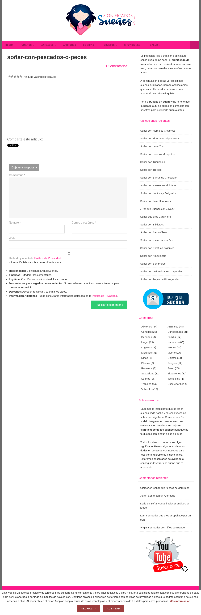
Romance (146, 368)
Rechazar (89, 608)
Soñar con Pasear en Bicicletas (158, 185)
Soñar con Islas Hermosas (155, 201)
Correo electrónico (84, 222)
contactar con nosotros (165, 450)
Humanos (26, 45)
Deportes (146, 336)
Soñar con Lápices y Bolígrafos (158, 193)
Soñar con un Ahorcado (161, 495)
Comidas (88, 45)
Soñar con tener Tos (152, 146)
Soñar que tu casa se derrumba (171, 487)
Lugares (146, 347)
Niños (144, 357)
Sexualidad (147, 373)
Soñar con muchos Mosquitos (157, 154)
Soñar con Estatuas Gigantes (157, 247)
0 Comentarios (116, 66)
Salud (154, 45)
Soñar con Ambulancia (153, 255)
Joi (142, 495)
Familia (172, 336)
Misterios (146, 352)
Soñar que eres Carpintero (155, 216)
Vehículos (147, 389)
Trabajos (146, 383)
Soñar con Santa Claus (153, 232)
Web (12, 238)
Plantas (145, 363)
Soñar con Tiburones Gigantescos (159, 138)
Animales (47, 45)
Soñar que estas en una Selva (157, 240)
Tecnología (174, 378)
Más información (180, 601)
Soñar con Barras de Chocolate (158, 177)
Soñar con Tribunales (152, 161)
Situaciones (132, 45)
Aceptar (113, 608)
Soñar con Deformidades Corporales (161, 271)
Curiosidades (175, 331)
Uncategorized (176, 383)
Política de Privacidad (47, 258)
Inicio (9, 45)
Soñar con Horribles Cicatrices (157, 130)
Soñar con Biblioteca (152, 224)
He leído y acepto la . (68, 256)
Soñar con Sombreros (153, 263)
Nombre (15, 222)
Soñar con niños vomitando (169, 527)
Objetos (109, 45)
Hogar (144, 342)
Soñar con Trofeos (151, 169)
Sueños (145, 378)
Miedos (172, 347)
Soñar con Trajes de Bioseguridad (159, 279)
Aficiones (69, 45)
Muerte (172, 352)
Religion (172, 363)
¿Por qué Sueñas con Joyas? (157, 208)
